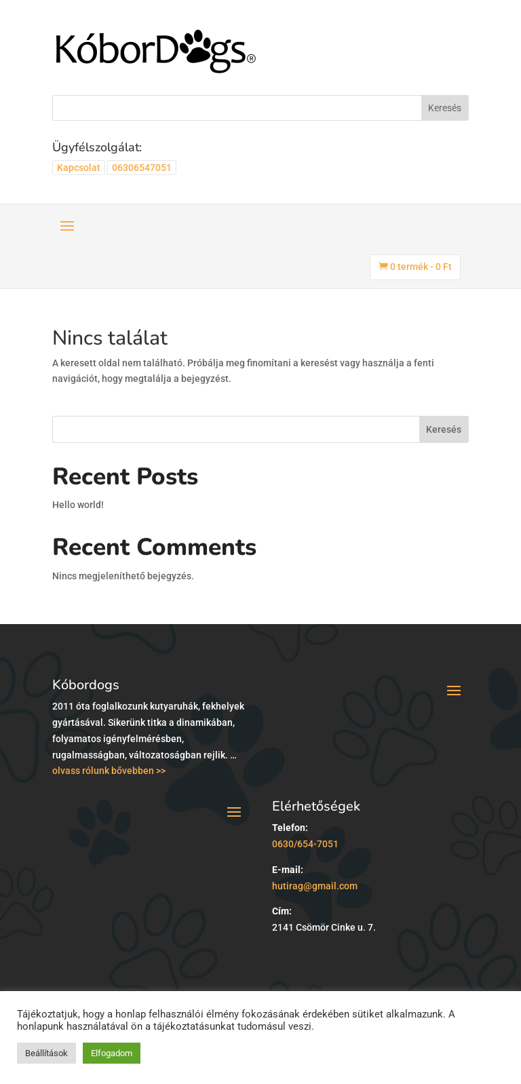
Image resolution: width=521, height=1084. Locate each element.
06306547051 (142, 167)
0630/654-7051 (305, 843)
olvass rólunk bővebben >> (109, 770)
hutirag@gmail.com (315, 885)
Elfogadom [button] (111, 1053)
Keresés (443, 429)
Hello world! (78, 504)
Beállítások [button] (46, 1053)
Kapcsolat (78, 167)
